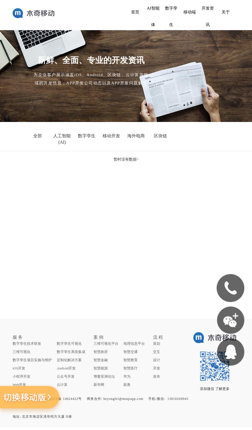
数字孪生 (171, 16)
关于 (226, 12)
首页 (135, 12)
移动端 (189, 12)
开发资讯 (208, 16)
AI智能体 (153, 16)
